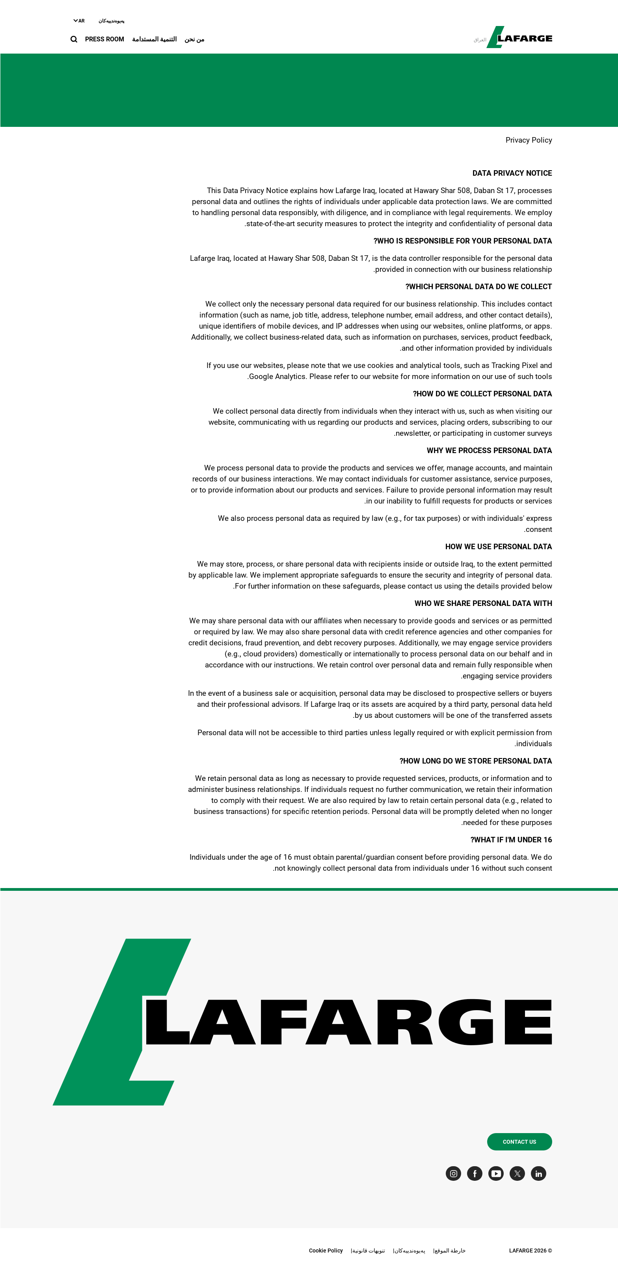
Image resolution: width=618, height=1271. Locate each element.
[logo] (519, 33)
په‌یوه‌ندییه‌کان (111, 21)
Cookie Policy (326, 1250)
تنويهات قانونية (368, 1250)
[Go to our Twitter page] (519, 1173)
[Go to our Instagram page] (455, 1173)
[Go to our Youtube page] (497, 1173)
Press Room (104, 39)
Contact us (519, 1142)
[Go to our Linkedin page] (540, 1173)
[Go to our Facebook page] (476, 1173)
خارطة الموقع (449, 1250)
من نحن (194, 39)
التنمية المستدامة (154, 39)
